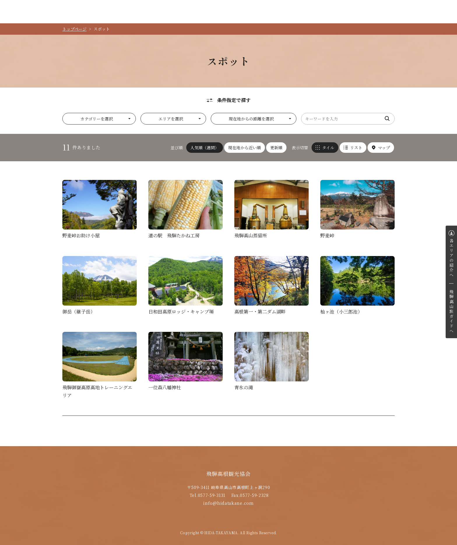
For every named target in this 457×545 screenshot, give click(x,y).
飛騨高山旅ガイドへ (451, 312)
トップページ (74, 29)
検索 (387, 119)
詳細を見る (99, 211)
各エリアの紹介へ (451, 257)
